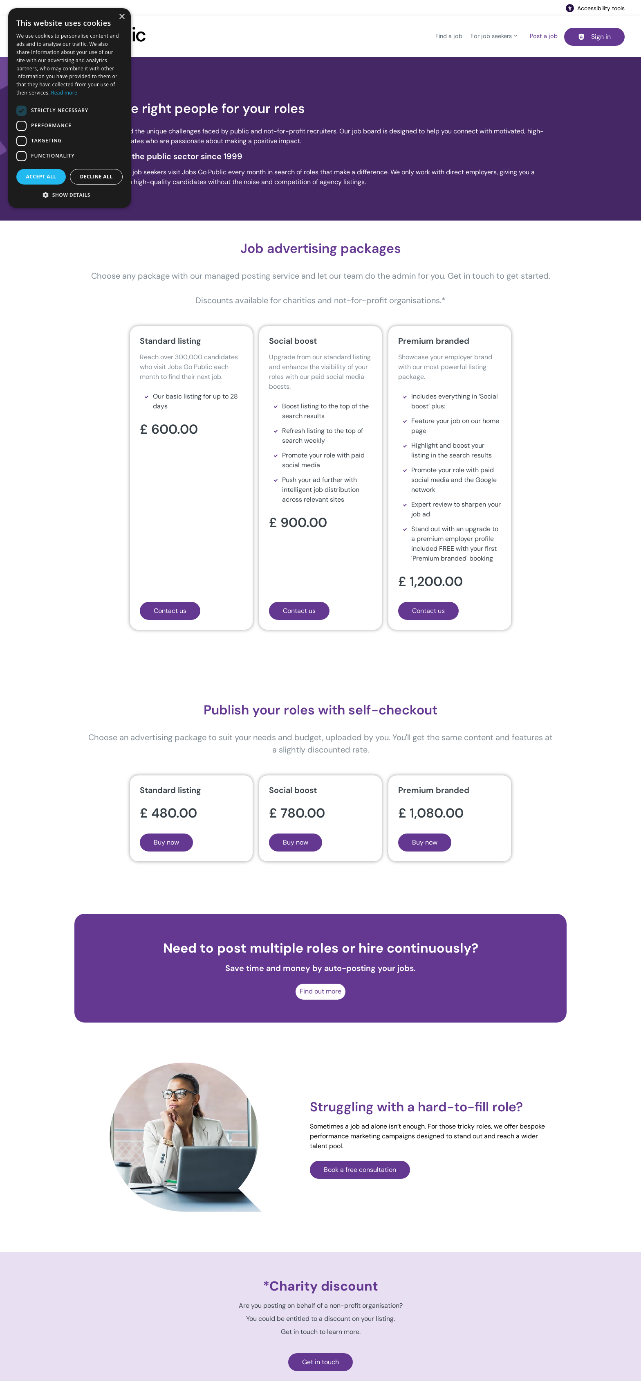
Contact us (170, 610)
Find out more (320, 991)
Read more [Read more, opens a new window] (64, 92)
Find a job (448, 36)
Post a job (544, 36)
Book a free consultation (360, 1169)
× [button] (122, 17)
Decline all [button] (96, 176)
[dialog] (69, 108)
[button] (69, 195)
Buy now (166, 842)
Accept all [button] (41, 176)
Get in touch (320, 1362)
